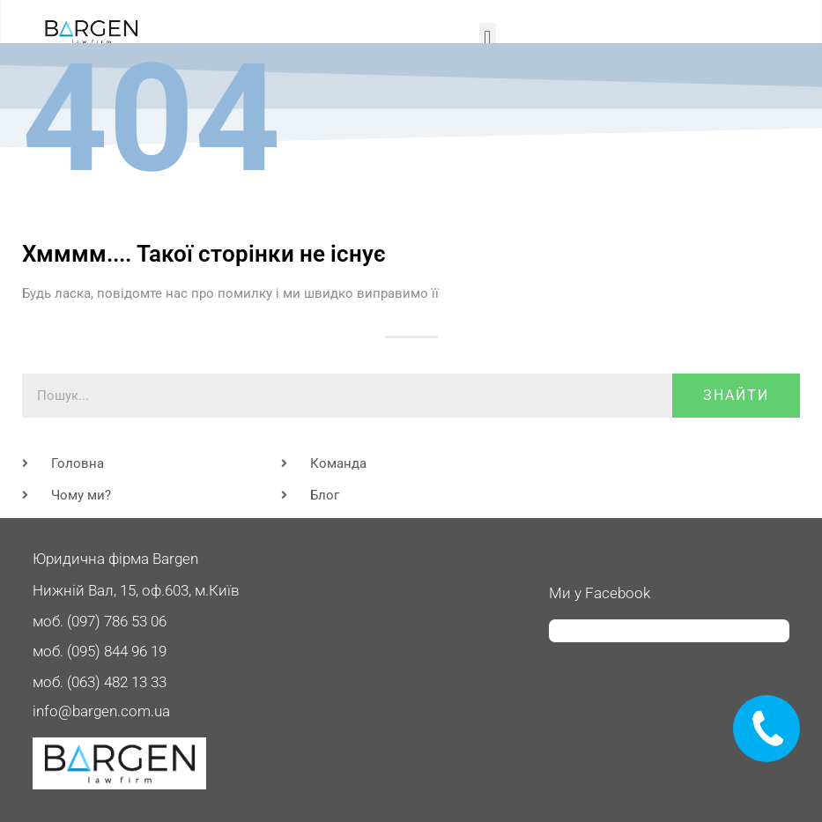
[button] (487, 37)
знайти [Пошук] (736, 395)
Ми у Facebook (599, 593)
